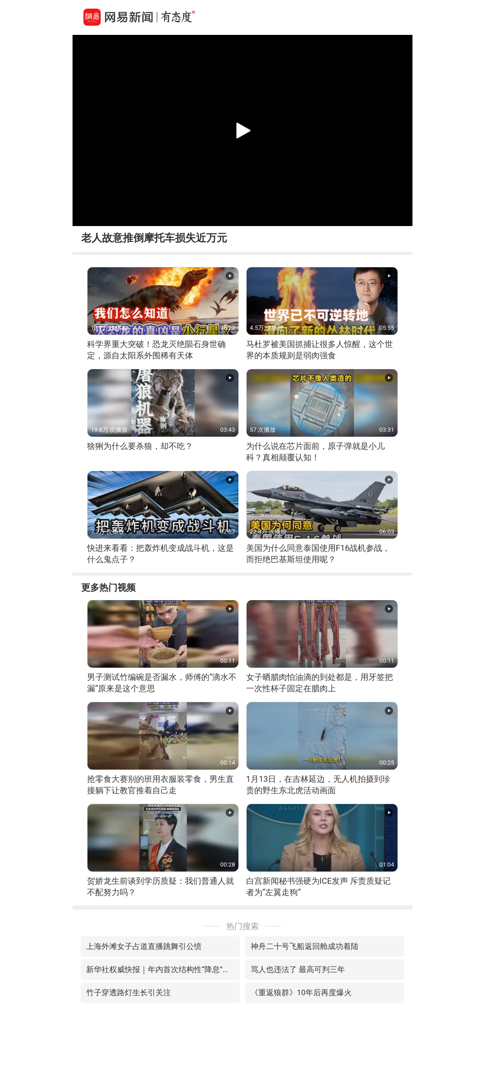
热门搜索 (242, 926)
